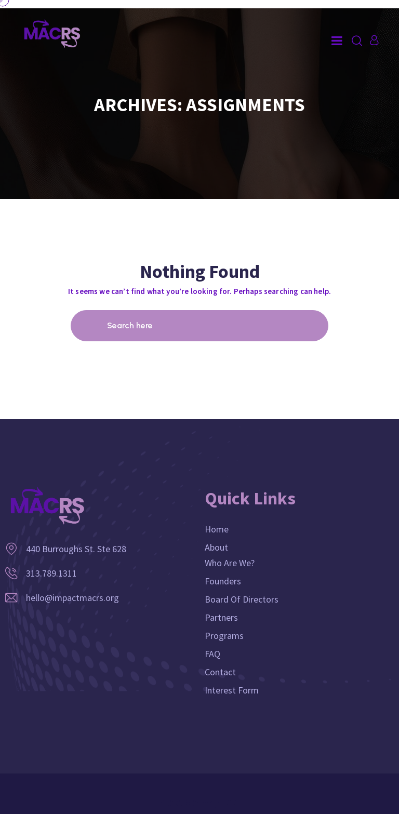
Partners (221, 617)
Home (217, 529)
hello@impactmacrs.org (72, 598)
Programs (224, 636)
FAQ (212, 654)
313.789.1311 (51, 573)
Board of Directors (241, 599)
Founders (223, 581)
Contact (220, 672)
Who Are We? (230, 563)
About (216, 547)
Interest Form (232, 690)
